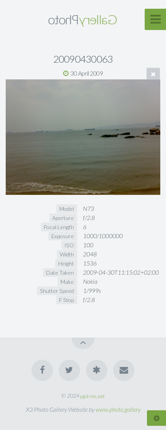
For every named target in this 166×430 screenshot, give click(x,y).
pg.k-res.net (92, 395)
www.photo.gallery (118, 409)
